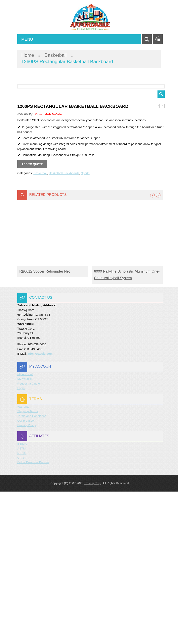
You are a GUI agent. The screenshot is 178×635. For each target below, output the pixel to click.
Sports (85, 316)
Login (21, 531)
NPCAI (21, 596)
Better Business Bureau (33, 605)
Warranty (23, 550)
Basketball (56, 55)
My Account (25, 517)
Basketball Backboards (64, 316)
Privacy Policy (26, 568)
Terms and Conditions (31, 559)
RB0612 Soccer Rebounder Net (44, 415)
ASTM (21, 592)
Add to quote (32, 307)
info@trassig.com (40, 497)
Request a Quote (28, 527)
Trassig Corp (92, 626)
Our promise (25, 564)
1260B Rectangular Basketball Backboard (158, 249)
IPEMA (22, 587)
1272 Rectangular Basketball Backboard (163, 249)
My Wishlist (24, 522)
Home (27, 55)
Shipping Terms (27, 554)
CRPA (21, 601)
